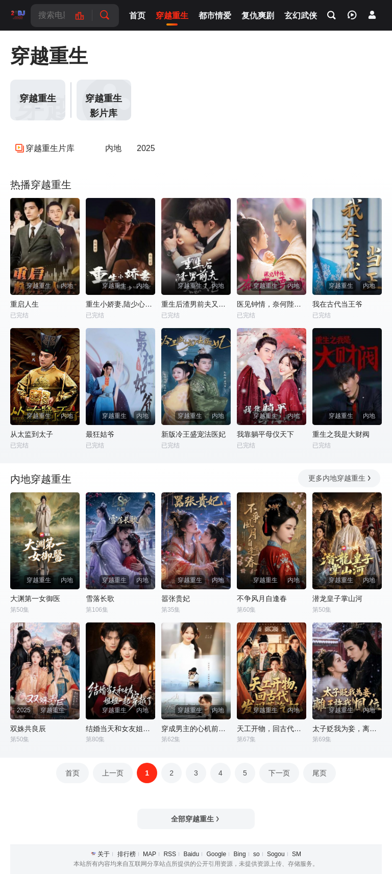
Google (216, 854)
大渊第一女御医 (35, 598)
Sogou (276, 854)
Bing (240, 854)
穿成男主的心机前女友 (196, 729)
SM (296, 854)
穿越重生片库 (50, 148)
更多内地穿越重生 (340, 478)
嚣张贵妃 (175, 598)
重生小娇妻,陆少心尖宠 (120, 304)
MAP (149, 854)
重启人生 (24, 304)
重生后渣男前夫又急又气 (196, 304)
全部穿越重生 (195, 819)
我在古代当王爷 (337, 304)
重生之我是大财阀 (341, 434)
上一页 (113, 773)
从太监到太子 (31, 434)
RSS (169, 854)
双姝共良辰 (28, 729)
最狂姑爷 (100, 434)
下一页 (279, 773)
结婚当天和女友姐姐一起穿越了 (120, 729)
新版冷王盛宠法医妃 (193, 434)
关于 (103, 854)
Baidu (191, 854)
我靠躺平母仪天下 (265, 434)
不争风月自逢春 (262, 598)
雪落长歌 (100, 598)
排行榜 (126, 854)
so (256, 854)
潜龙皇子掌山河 (337, 598)
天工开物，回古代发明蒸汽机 (271, 729)
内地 (113, 148)
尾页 (319, 773)
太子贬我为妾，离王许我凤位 (347, 729)
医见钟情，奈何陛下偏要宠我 (271, 304)
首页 (72, 773)
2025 (146, 148)
